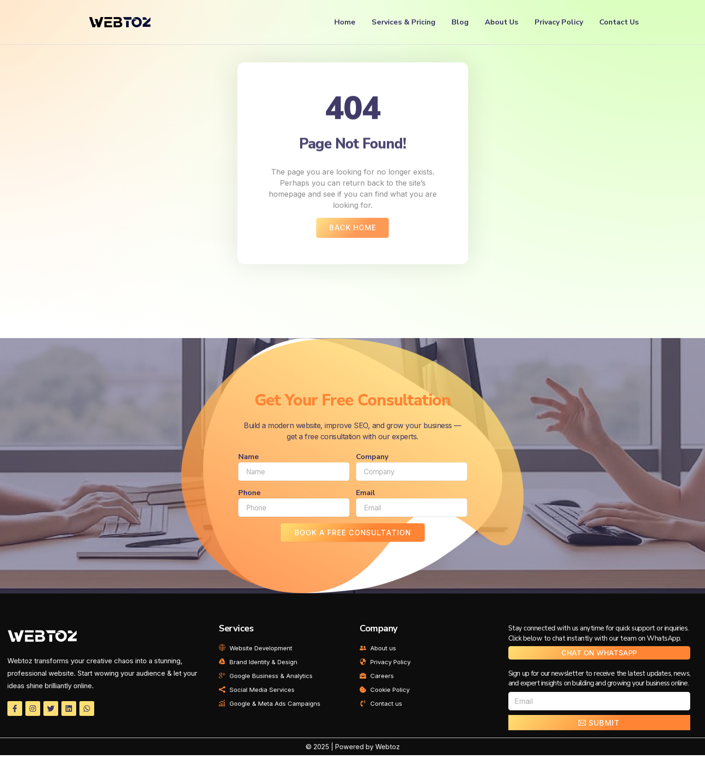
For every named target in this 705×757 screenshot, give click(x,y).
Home (345, 22)
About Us (501, 22)
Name (248, 458)
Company (372, 458)
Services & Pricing (403, 22)
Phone (249, 494)
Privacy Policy (559, 22)
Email (365, 494)
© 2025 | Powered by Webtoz (352, 748)
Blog (460, 22)
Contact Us (619, 22)
